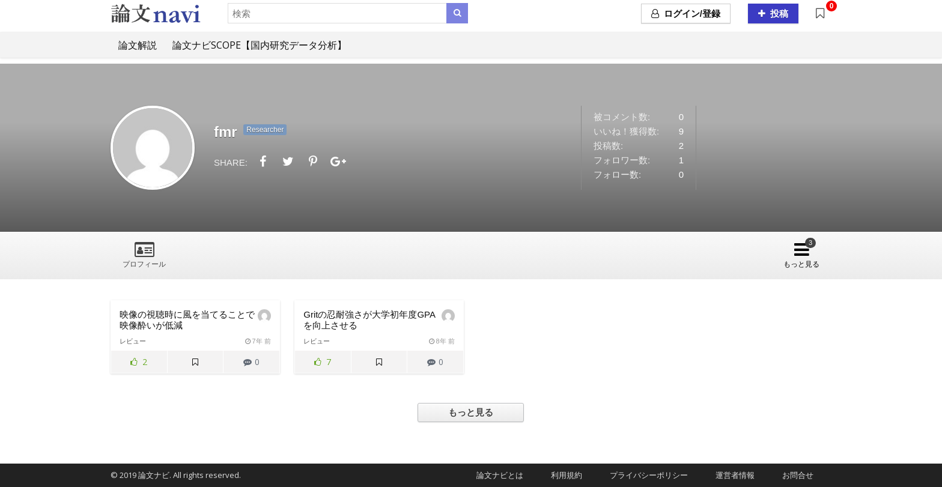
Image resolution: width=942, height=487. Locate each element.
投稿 (773, 13)
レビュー (133, 341)
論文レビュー (211, 253)
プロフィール (144, 264)
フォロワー (328, 253)
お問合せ (793, 475)
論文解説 (137, 45)
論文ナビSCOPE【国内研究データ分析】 (259, 45)
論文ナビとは (496, 475)
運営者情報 (731, 475)
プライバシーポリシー (645, 475)
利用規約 (562, 475)
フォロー (271, 253)
